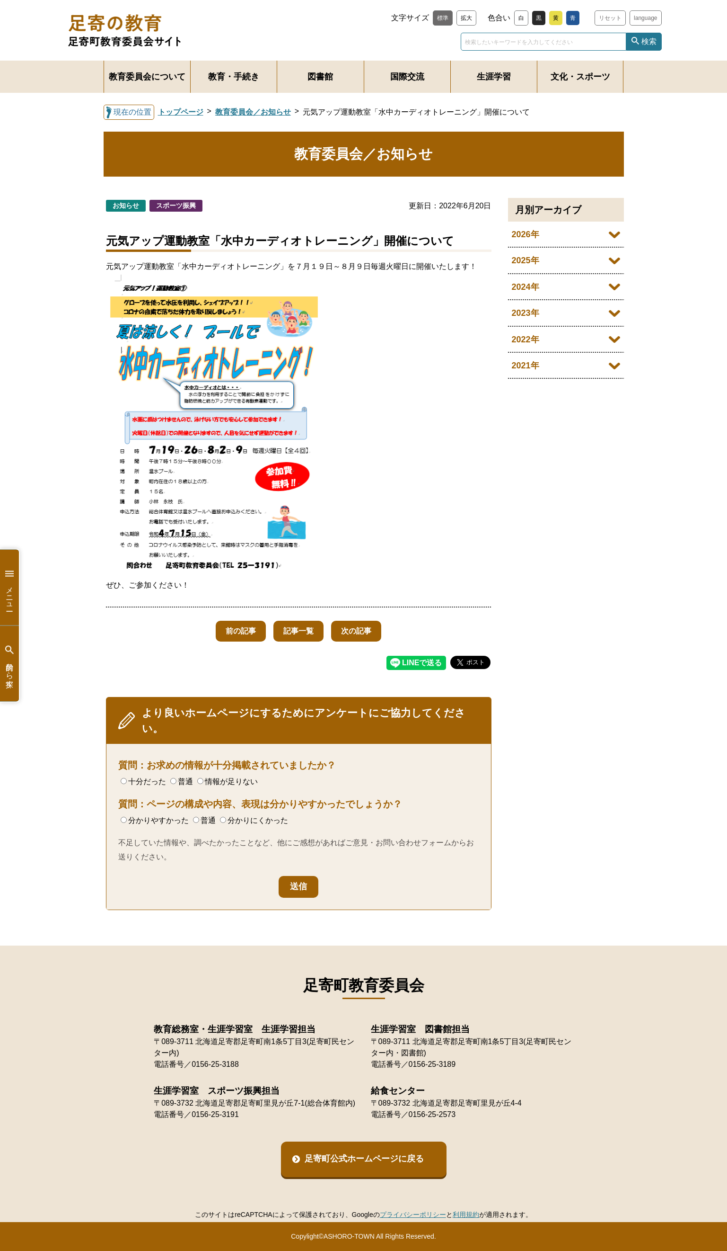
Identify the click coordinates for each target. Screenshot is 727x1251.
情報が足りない (227, 781)
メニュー (9, 587)
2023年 (525, 313)
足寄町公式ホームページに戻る (364, 1158)
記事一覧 (298, 631)
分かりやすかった (155, 820)
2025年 (525, 260)
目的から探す (9, 663)
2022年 (525, 339)
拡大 (466, 18)
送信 (298, 886)
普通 (181, 781)
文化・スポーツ (580, 76)
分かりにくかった (254, 820)
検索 (649, 41)
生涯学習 (494, 76)
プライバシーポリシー (413, 1214)
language (645, 18)
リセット (610, 18)
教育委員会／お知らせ (253, 112)
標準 (442, 18)
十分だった (143, 781)
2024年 (525, 287)
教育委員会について (147, 76)
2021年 (525, 365)
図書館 (320, 76)
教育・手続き (233, 76)
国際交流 (407, 76)
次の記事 (359, 631)
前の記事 (238, 631)
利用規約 (466, 1214)
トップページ (180, 112)
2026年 (525, 234)
